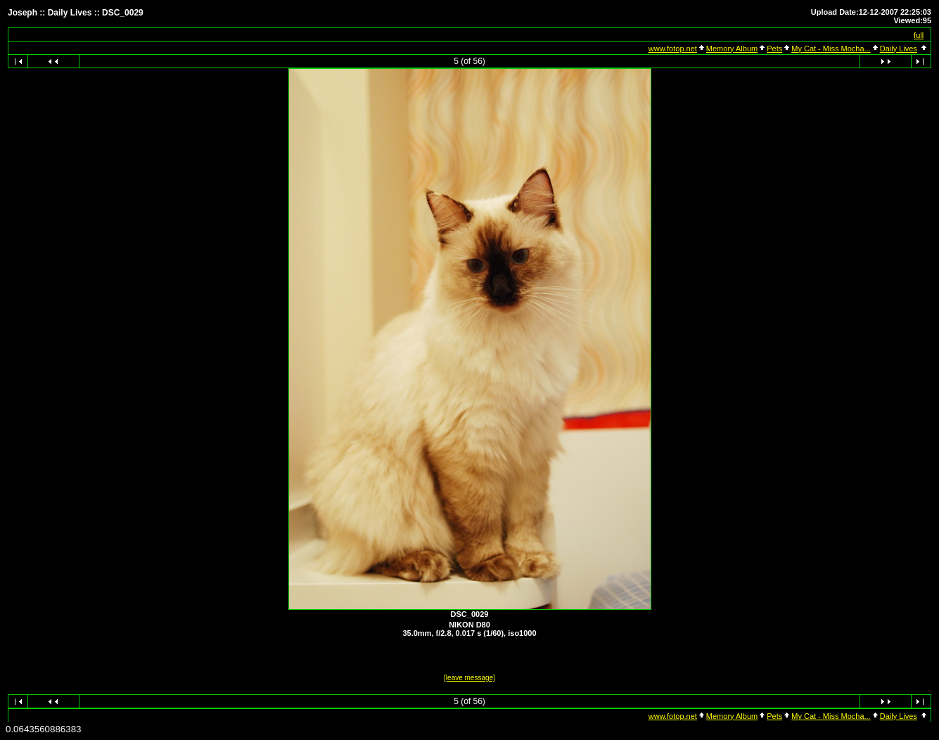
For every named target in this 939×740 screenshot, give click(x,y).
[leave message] (469, 678)
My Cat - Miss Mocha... (830, 48)
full (919, 35)
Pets (774, 48)
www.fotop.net (673, 48)
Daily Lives (898, 48)
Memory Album (732, 48)
